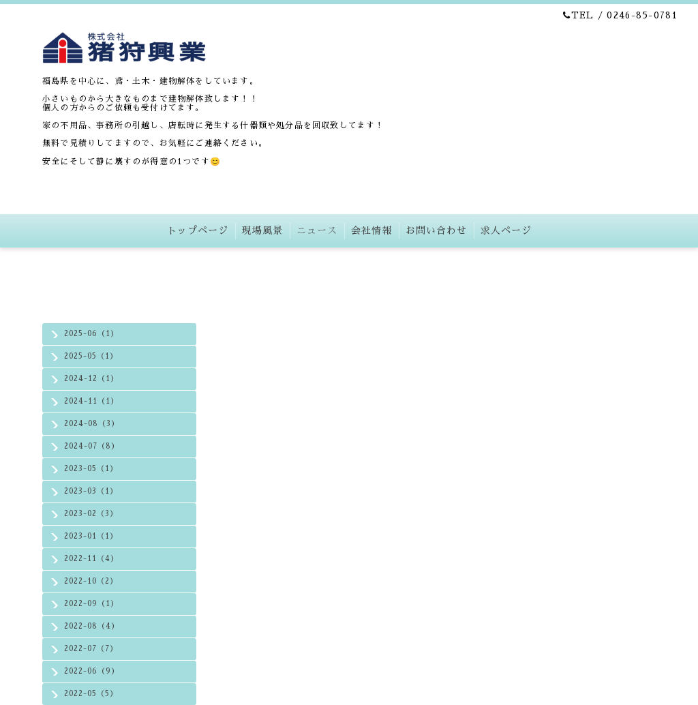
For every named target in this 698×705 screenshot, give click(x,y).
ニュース (317, 230)
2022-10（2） (91, 581)
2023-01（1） (91, 536)
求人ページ (506, 230)
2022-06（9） (91, 671)
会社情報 (371, 230)
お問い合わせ (436, 230)
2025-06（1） (91, 334)
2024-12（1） (91, 378)
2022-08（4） (91, 626)
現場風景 (262, 230)
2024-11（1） (91, 401)
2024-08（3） (91, 423)
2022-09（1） (91, 604)
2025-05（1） (91, 356)
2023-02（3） (91, 514)
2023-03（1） (91, 491)
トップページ (197, 230)
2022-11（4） (91, 558)
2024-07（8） (91, 446)
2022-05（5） (91, 694)
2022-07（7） (91, 648)
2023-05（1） (91, 468)
